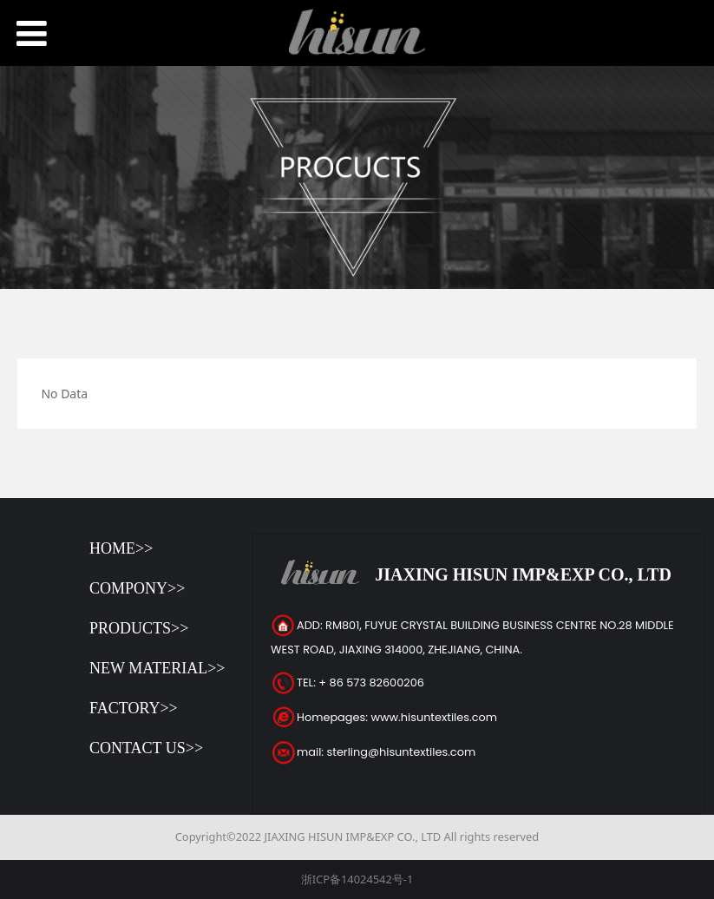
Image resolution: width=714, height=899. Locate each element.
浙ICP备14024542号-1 (357, 879)
